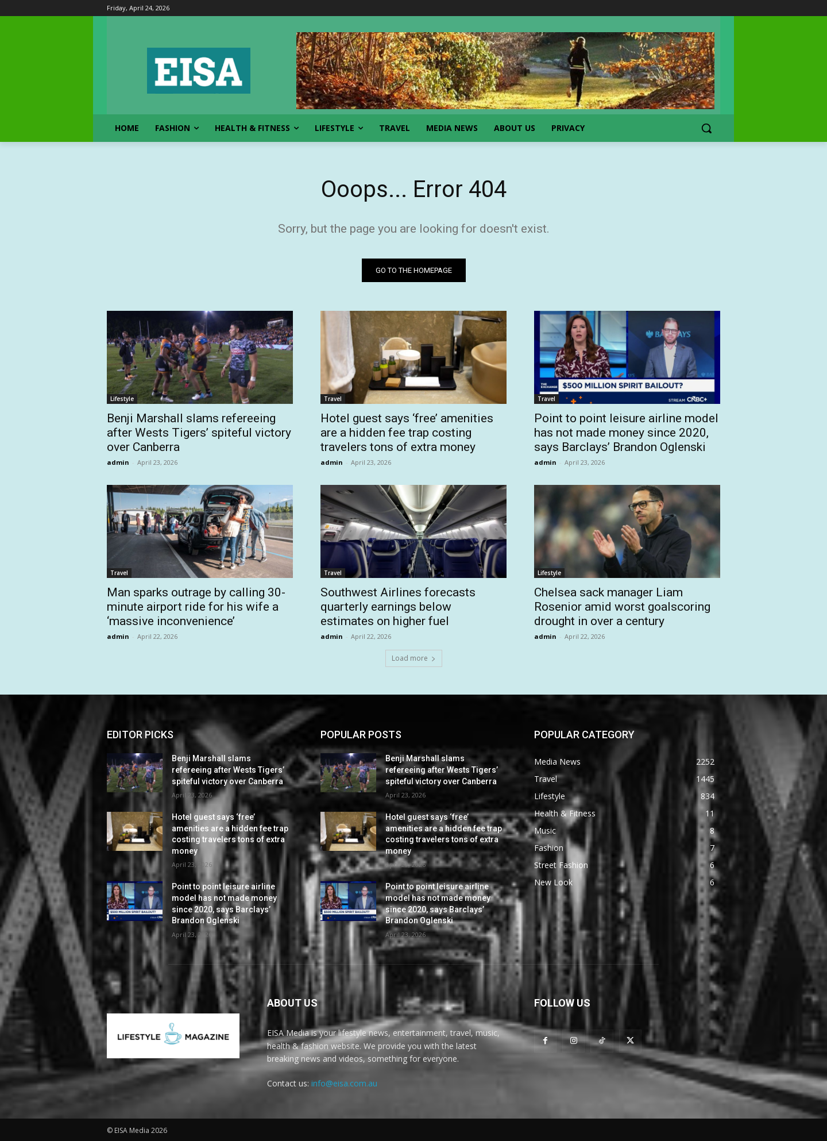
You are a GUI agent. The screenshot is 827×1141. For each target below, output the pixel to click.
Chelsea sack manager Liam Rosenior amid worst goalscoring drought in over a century (622, 606)
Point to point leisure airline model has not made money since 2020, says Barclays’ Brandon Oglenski (626, 432)
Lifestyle (122, 399)
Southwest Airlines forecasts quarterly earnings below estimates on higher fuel (398, 606)
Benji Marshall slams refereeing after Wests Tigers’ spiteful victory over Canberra (199, 432)
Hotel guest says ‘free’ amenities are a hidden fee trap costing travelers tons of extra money (406, 432)
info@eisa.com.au (344, 1083)
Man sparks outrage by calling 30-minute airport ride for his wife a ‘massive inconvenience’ (196, 606)
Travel (333, 399)
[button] (706, 128)
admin (118, 462)
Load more (414, 658)
